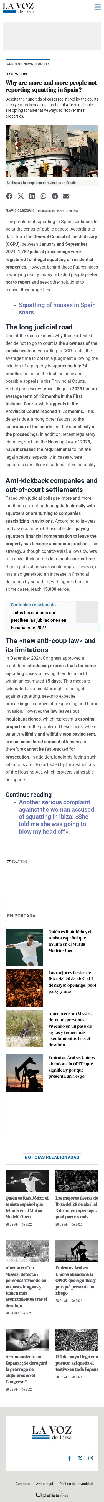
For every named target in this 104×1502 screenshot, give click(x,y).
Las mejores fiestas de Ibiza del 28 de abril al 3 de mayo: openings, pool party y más (72, 981)
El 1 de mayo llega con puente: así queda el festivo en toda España (76, 1362)
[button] (9, 196)
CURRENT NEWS (20, 64)
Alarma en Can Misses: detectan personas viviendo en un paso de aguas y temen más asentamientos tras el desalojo (70, 1029)
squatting (19, 862)
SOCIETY (42, 64)
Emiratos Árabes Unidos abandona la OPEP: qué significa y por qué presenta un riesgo (72, 1066)
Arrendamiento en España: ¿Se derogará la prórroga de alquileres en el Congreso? (26, 1369)
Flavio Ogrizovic (20, 211)
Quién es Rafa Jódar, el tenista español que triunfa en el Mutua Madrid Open (70, 941)
